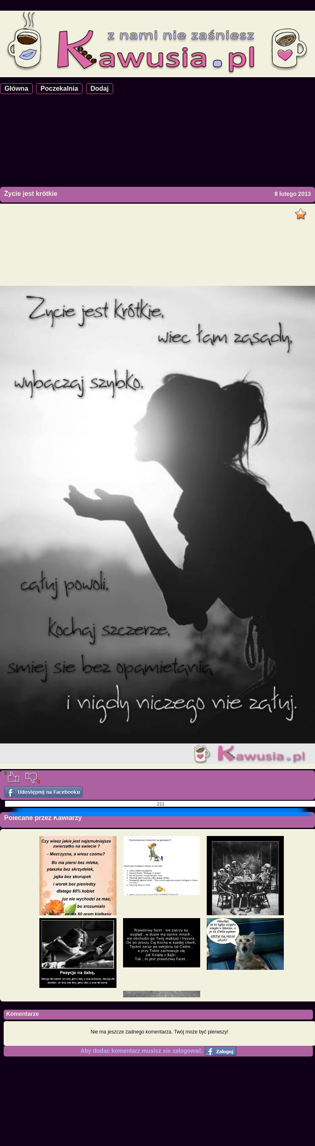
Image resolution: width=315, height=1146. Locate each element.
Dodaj (100, 88)
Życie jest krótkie (30, 193)
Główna (16, 88)
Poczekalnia (59, 88)
